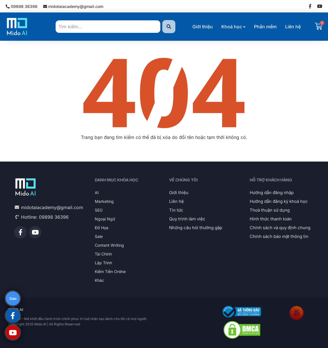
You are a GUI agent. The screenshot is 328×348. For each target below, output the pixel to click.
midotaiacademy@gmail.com (73, 6)
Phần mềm (265, 26)
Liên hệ (293, 26)
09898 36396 (21, 6)
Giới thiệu (202, 26)
